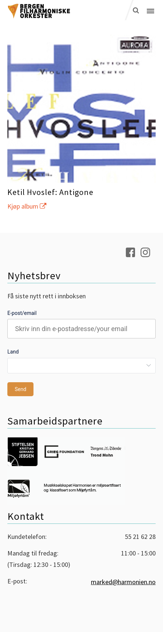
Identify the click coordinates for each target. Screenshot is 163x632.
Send (20, 389)
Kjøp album (26, 206)
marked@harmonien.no (123, 582)
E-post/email (21, 313)
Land (13, 352)
